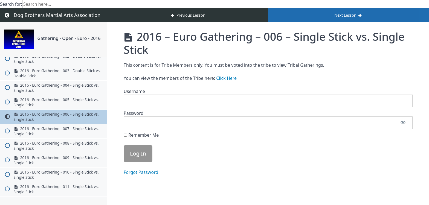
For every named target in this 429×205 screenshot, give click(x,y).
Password (133, 113)
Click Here (226, 78)
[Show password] (403, 122)
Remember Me (141, 135)
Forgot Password (141, 172)
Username (134, 91)
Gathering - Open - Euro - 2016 (69, 38)
